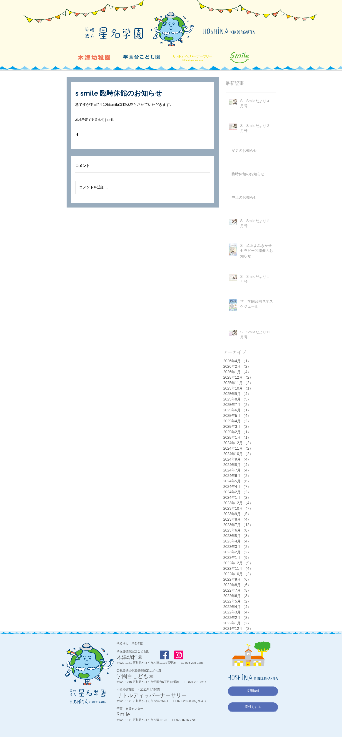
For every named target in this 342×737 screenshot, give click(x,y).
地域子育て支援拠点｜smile (95, 120)
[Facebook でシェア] (77, 134)
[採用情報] (253, 691)
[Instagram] (178, 655)
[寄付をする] (253, 707)
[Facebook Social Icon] (164, 655)
